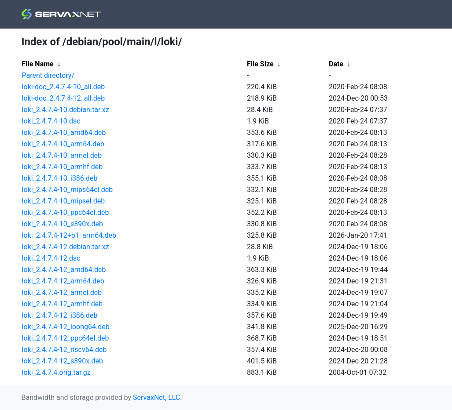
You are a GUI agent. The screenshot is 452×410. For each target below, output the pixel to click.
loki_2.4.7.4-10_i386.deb (60, 178)
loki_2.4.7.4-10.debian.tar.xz (65, 109)
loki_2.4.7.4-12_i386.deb (60, 315)
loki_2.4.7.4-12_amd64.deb (64, 269)
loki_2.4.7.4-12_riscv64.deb (64, 349)
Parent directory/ (48, 75)
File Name (38, 64)
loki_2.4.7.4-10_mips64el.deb (67, 189)
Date (336, 64)
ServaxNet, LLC (156, 397)
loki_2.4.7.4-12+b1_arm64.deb (69, 235)
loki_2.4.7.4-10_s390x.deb (62, 224)
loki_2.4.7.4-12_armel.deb (62, 292)
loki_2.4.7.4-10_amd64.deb (64, 132)
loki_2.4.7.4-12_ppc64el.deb (65, 338)
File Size (260, 64)
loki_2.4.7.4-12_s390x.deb (62, 361)
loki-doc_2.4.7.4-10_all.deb (63, 87)
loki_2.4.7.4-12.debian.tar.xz (65, 247)
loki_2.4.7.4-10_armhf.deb (62, 167)
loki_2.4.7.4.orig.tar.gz (56, 372)
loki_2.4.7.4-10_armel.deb (62, 155)
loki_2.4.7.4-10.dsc (51, 121)
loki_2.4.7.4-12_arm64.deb (63, 281)
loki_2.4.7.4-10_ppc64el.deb (65, 212)
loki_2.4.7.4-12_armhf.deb (62, 304)
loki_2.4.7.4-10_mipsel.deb (63, 201)
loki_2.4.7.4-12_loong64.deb (66, 327)
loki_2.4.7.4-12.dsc (51, 258)
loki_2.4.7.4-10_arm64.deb (63, 144)
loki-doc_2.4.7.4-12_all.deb (63, 98)
